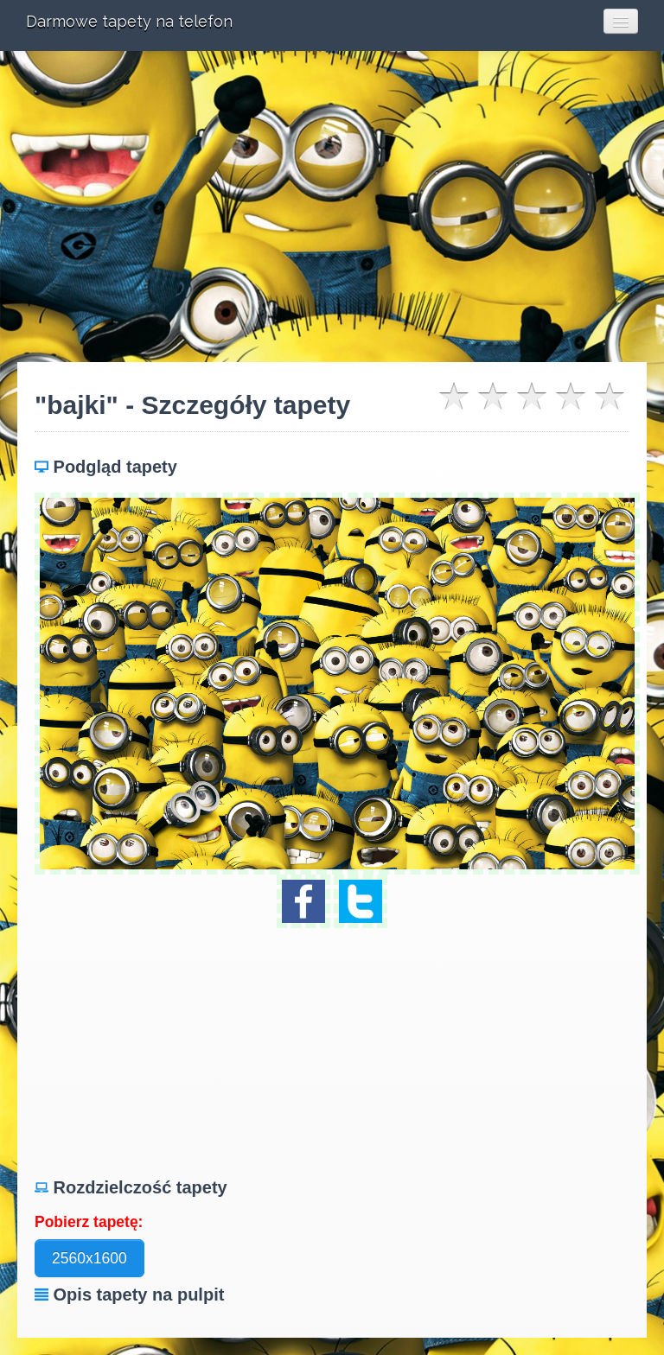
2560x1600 (89, 1258)
